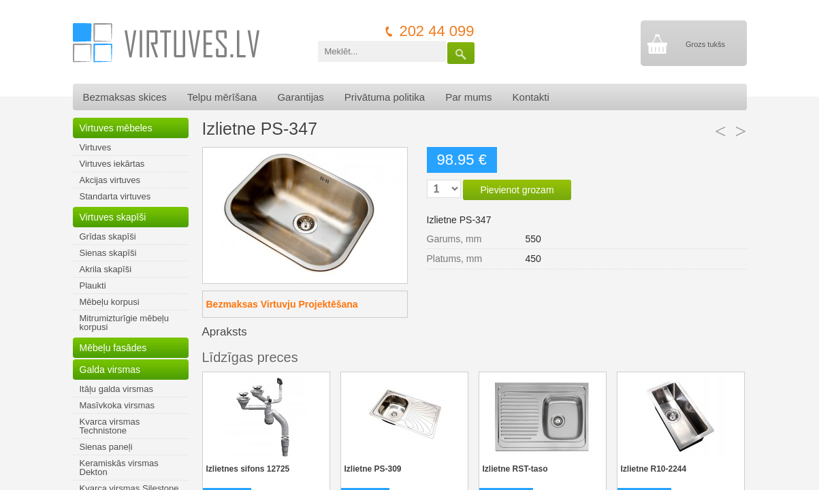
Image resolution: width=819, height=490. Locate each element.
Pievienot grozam (516, 189)
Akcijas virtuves (110, 180)
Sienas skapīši (108, 253)
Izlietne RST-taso (515, 469)
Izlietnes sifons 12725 (248, 469)
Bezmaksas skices (125, 97)
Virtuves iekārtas (112, 164)
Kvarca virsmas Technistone (110, 426)
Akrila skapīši (106, 269)
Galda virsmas (110, 369)
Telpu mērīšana (222, 97)
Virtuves (96, 147)
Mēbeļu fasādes (113, 347)
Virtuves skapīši (113, 217)
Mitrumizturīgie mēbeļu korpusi (125, 322)
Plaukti (93, 285)
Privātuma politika (384, 97)
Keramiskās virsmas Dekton (119, 467)
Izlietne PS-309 (373, 469)
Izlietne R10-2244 (654, 469)
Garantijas (300, 97)
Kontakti (531, 97)
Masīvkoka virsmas (117, 405)
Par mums (468, 97)
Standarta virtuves (115, 196)
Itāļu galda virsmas (116, 389)
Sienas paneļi (106, 447)
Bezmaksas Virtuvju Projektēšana (282, 304)
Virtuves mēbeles (116, 127)
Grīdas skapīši (108, 236)
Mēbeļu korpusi (110, 302)
